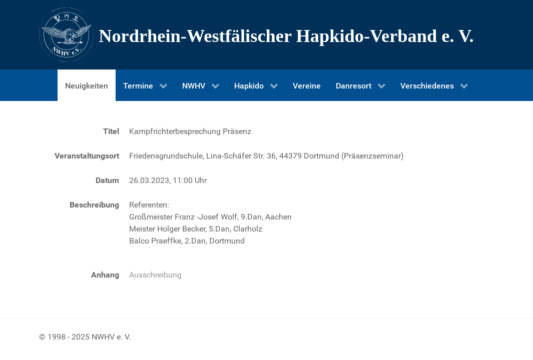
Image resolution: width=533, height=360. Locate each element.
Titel (111, 131)
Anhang (105, 275)
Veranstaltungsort (87, 155)
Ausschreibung (155, 275)
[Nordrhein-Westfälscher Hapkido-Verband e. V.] (266, 34)
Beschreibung (94, 205)
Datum (107, 180)
